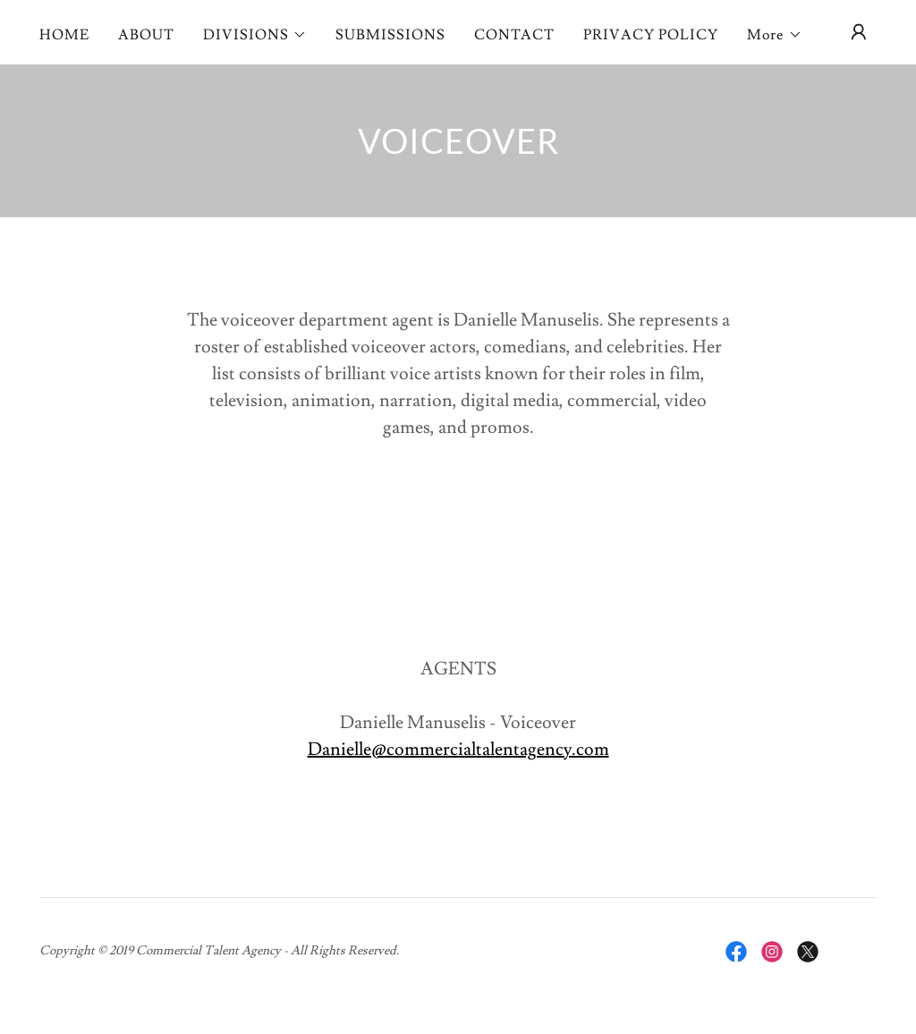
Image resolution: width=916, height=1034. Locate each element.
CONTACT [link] (514, 35)
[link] (736, 952)
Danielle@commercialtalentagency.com (458, 749)
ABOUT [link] (146, 35)
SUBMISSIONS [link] (390, 35)
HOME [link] (64, 35)
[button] (255, 35)
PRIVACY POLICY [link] (650, 35)
